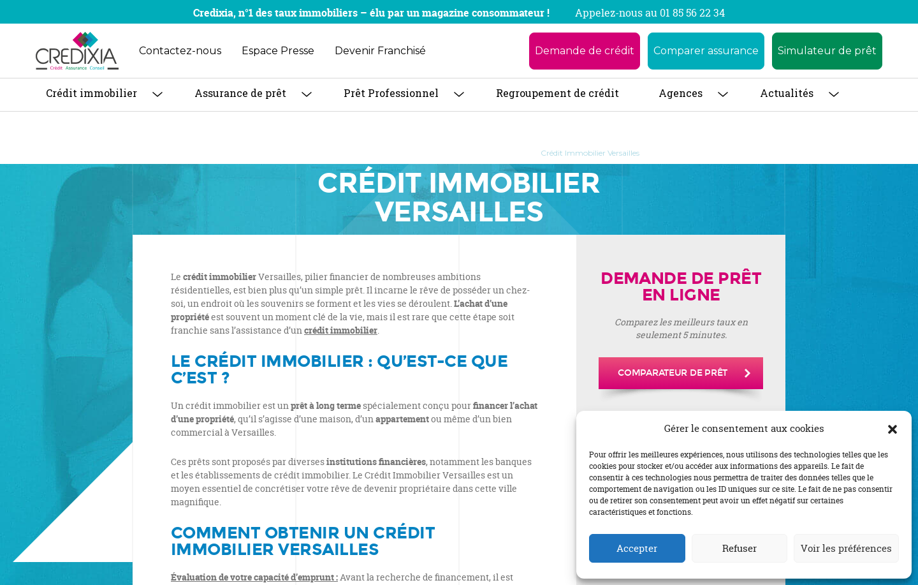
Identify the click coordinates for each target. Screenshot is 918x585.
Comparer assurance (706, 51)
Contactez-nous (180, 51)
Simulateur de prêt (827, 51)
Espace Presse (278, 51)
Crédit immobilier (91, 93)
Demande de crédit (584, 51)
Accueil (292, 153)
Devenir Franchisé (380, 51)
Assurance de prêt (240, 93)
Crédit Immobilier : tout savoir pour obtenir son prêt (423, 153)
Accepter (636, 548)
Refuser (739, 548)
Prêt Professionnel (391, 93)
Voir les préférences (846, 548)
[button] (892, 428)
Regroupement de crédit (557, 93)
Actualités (786, 93)
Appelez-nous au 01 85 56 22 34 (650, 13)
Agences (681, 93)
